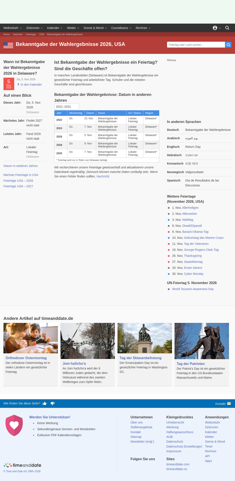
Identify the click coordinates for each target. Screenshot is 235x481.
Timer (209, 446)
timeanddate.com (177, 464)
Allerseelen (189, 213)
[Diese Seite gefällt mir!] (44, 403)
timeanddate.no (176, 469)
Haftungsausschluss (179, 432)
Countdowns (119, 28)
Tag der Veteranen (196, 243)
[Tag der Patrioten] (202, 354)
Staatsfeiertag (193, 261)
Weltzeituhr (11, 28)
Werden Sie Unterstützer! (49, 417)
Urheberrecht (175, 422)
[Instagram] (155, 467)
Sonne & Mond (93, 28)
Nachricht (102, 176)
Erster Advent (193, 267)
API (207, 456)
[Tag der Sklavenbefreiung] (145, 351)
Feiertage (31, 34)
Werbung (172, 427)
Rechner (141, 28)
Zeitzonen (32, 28)
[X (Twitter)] (141, 467)
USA (41, 34)
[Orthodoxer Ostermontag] (30, 351)
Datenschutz (174, 441)
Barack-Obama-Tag (195, 231)
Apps (208, 461)
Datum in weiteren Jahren (20, 166)
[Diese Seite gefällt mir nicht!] (52, 403)
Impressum (173, 451)
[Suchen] (227, 28)
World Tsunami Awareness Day (193, 289)
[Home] (22, 465)
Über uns (137, 422)
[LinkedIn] (148, 467)
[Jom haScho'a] (87, 354)
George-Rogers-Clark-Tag (201, 249)
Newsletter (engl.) (142, 441)
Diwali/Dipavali (192, 225)
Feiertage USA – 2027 (18, 186)
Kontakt (223, 403)
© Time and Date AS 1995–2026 (21, 471)
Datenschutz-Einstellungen (184, 446)
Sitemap (136, 437)
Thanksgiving (193, 255)
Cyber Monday (194, 273)
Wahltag (187, 219)
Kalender (53, 28)
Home (6, 34)
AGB (169, 437)
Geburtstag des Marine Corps (204, 237)
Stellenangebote (141, 427)
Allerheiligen (190, 207)
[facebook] (134, 467)
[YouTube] (163, 467)
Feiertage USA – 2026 (18, 180)
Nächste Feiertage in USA (20, 175)
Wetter (71, 28)
